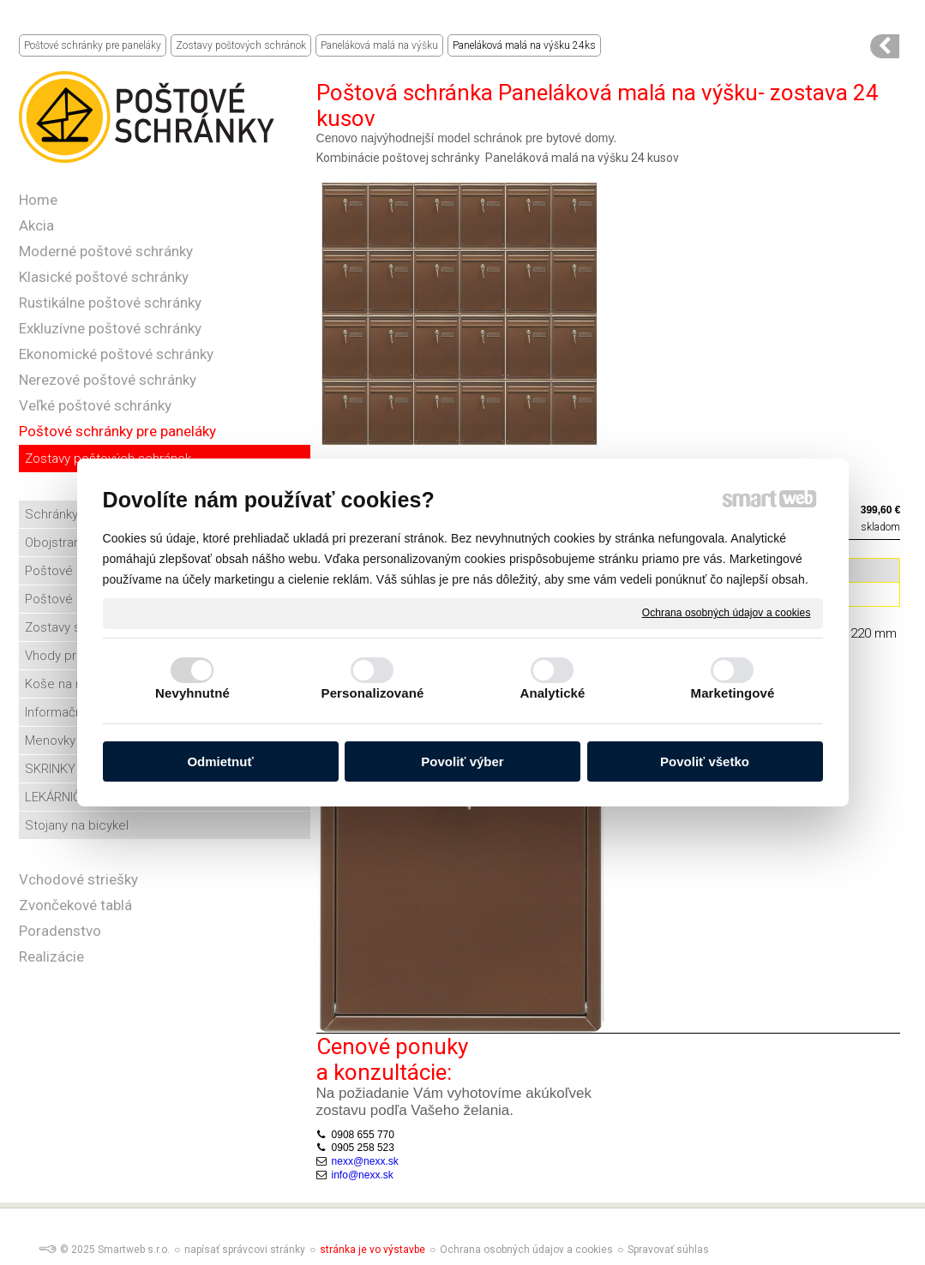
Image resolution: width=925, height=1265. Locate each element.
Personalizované (372, 693)
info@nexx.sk (362, 1175)
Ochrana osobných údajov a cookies (726, 613)
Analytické (552, 693)
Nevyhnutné (192, 693)
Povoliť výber (462, 761)
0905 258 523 (363, 1148)
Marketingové (733, 693)
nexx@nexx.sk (365, 1161)
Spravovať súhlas (668, 1250)
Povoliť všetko (704, 761)
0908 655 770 (363, 1135)
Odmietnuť (220, 761)
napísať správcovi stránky (244, 1250)
